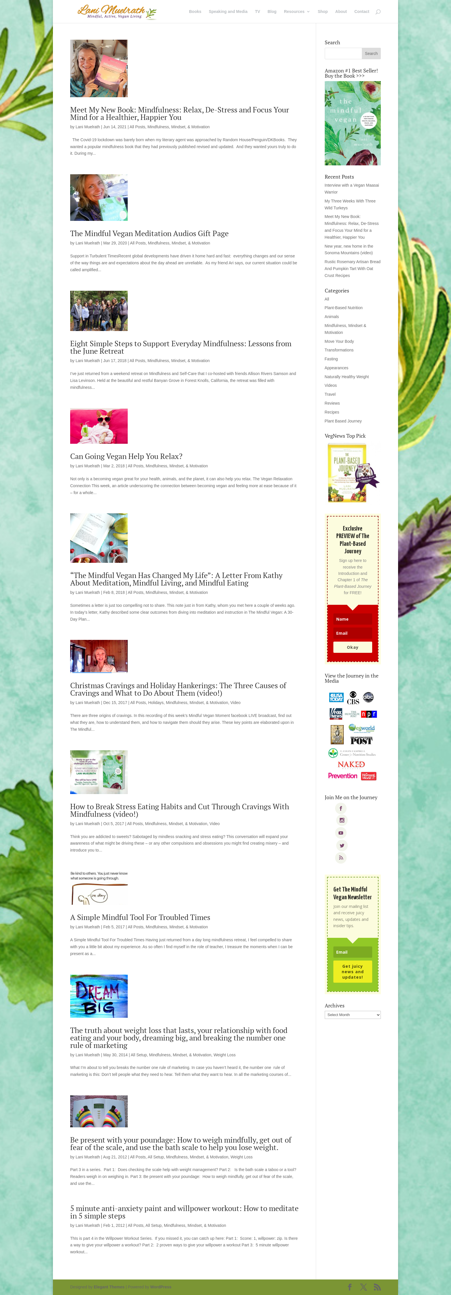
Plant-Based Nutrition (344, 307)
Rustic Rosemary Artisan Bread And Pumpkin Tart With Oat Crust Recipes (353, 268)
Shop (323, 11)
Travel (330, 394)
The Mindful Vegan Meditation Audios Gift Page (149, 233)
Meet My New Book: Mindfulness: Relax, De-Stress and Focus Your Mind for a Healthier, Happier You (179, 113)
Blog (271, 11)
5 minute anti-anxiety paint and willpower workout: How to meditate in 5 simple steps (184, 1212)
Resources (294, 11)
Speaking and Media (228, 11)
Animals (332, 316)
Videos (331, 385)
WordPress (160, 1287)
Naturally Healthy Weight (347, 376)
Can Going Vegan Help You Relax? (126, 456)
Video (235, 702)
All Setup (139, 1055)
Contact (361, 11)
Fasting (331, 359)
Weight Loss (224, 1055)
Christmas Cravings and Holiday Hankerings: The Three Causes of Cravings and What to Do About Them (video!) (178, 689)
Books (195, 11)
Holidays (156, 702)
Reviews (332, 403)
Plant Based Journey (343, 421)
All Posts (137, 127)
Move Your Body (339, 341)
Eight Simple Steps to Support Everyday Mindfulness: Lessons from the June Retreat (180, 347)
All (327, 299)
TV (257, 11)
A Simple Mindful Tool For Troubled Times (140, 917)
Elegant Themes (109, 1287)
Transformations (339, 350)
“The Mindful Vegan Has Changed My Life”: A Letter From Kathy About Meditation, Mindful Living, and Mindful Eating (176, 579)
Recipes (332, 412)
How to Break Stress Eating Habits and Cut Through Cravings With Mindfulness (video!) (179, 810)
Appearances (337, 368)
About (341, 11)
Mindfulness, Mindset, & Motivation (179, 127)
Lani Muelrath (88, 127)
